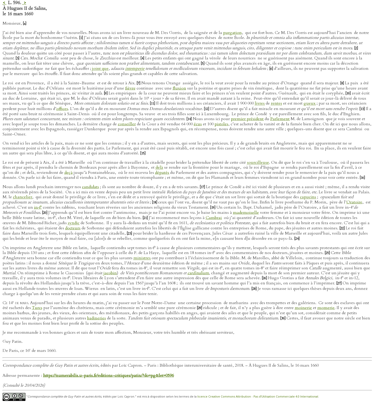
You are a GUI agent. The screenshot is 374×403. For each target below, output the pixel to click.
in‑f (38, 207)
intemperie (134, 68)
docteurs (73, 228)
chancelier (22, 197)
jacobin (110, 273)
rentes (276, 103)
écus (198, 124)
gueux (310, 103)
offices (62, 109)
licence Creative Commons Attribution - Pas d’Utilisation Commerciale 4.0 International (257, 397)
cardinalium (198, 273)
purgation (232, 33)
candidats (90, 187)
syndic (73, 223)
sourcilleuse (258, 162)
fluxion (179, 88)
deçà (68, 172)
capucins (308, 197)
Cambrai (214, 218)
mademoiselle (246, 212)
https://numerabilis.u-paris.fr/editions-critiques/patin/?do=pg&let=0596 (108, 375)
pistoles (221, 124)
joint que (100, 68)
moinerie (303, 308)
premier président (247, 119)
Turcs (37, 308)
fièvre (130, 88)
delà (159, 167)
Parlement (280, 119)
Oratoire (354, 202)
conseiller (127, 124)
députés (162, 172)
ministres (142, 258)
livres (260, 103)
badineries (96, 318)
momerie (326, 308)
